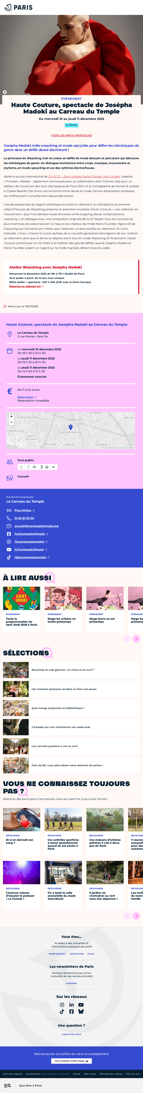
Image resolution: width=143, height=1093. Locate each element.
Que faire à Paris (30, 1085)
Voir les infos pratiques (71, 135)
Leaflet (105, 448)
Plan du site (133, 1074)
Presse (76, 1074)
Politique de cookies (111, 1074)
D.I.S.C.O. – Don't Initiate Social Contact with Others (84, 176)
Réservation (26, 397)
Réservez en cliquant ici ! (25, 286)
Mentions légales (12, 1074)
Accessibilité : (47, 1074)
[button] (71, 427)
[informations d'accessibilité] (38, 467)
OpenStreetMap (121, 448)
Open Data (90, 1074)
